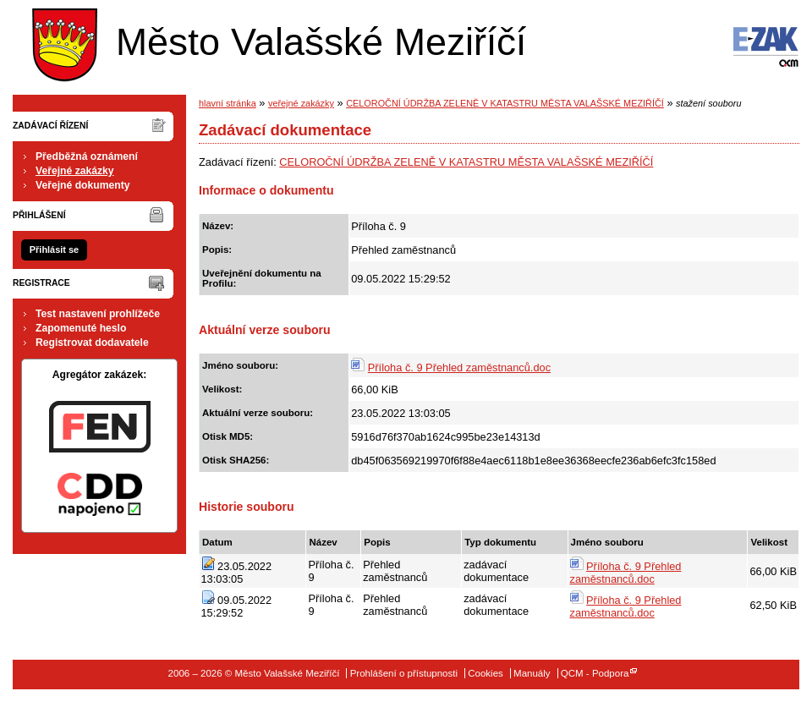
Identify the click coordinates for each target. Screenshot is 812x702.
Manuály (532, 673)
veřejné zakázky (301, 103)
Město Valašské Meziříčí (275, 41)
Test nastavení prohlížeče (98, 314)
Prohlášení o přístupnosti (404, 673)
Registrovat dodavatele (92, 342)
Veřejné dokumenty (82, 185)
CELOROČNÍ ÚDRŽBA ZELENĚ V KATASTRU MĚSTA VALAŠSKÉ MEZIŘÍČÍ (505, 103)
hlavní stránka (227, 103)
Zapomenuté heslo (81, 328)
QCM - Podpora (595, 673)
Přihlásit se (54, 249)
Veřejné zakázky (75, 171)
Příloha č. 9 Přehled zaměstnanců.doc (459, 367)
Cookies (485, 673)
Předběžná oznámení (87, 156)
